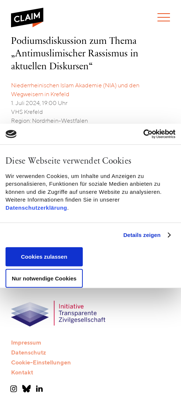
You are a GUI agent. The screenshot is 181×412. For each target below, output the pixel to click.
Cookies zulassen (44, 257)
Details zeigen (141, 235)
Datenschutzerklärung (36, 207)
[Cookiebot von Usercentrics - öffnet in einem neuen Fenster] (143, 134)
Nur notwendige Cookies (44, 278)
